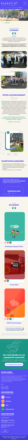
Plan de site (17, 437)
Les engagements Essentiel (14, 364)
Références (10, 7)
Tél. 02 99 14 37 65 (5, 417)
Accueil (5, 7)
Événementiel (15, 7)
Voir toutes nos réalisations (14, 328)
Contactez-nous (14, 192)
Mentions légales (11, 437)
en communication (7, 392)
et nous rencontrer (7, 414)
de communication (7, 372)
